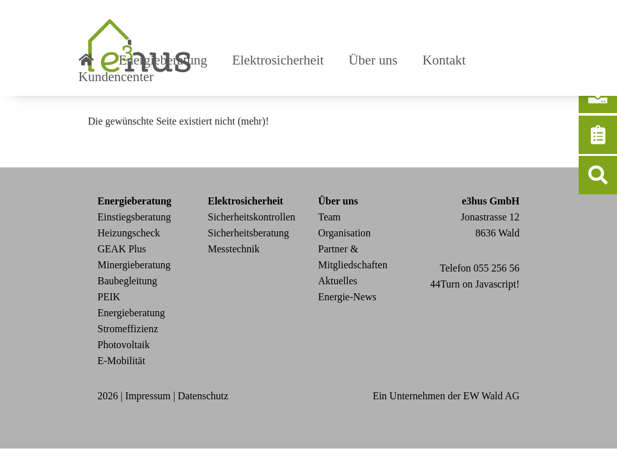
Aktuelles (337, 280)
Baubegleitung (127, 280)
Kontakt (444, 60)
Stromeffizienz (128, 328)
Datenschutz (203, 395)
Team (329, 216)
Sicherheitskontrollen (251, 216)
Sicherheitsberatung (248, 232)
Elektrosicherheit (278, 60)
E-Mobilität (122, 360)
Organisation (344, 232)
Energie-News (347, 296)
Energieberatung (163, 60)
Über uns (372, 60)
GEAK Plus (122, 248)
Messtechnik (234, 248)
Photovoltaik (124, 344)
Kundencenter (116, 76)
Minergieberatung (134, 264)
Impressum (148, 395)
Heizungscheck (129, 232)
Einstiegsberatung (134, 216)
